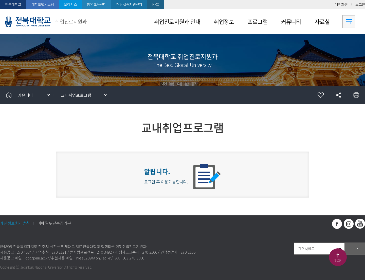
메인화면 (341, 4)
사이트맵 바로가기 (348, 21)
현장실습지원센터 (129, 4)
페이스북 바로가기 (337, 224)
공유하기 (338, 95)
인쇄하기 (356, 95)
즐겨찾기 (321, 95)
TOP (338, 260)
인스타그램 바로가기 (348, 224)
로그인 (360, 4)
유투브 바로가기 (360, 224)
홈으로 (9, 95)
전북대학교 (13, 4)
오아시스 (70, 4)
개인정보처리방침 (15, 223)
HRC (155, 4)
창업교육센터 (96, 4)
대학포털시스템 (42, 4)
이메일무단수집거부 (54, 223)
